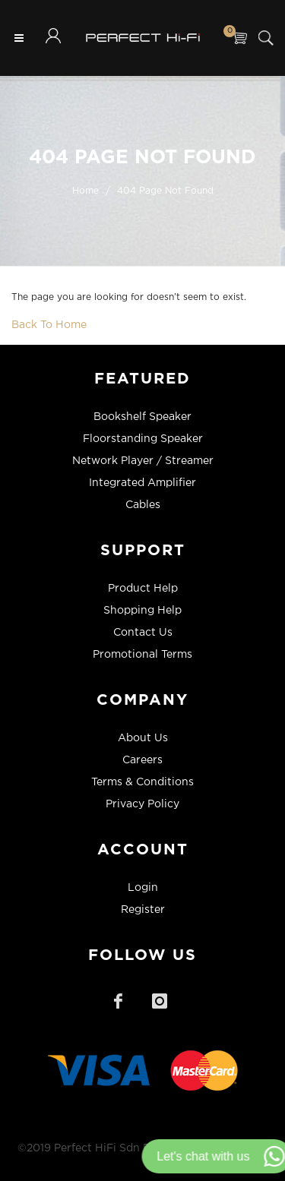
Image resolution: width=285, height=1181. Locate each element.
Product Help (143, 588)
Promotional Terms (142, 654)
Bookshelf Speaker (142, 417)
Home (85, 190)
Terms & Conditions (142, 782)
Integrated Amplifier (142, 483)
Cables (142, 505)
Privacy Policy (142, 804)
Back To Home (49, 325)
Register (143, 909)
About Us (143, 738)
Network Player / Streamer (143, 461)
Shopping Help (142, 610)
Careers (142, 760)
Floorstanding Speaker (143, 439)
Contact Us (143, 632)
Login (143, 887)
